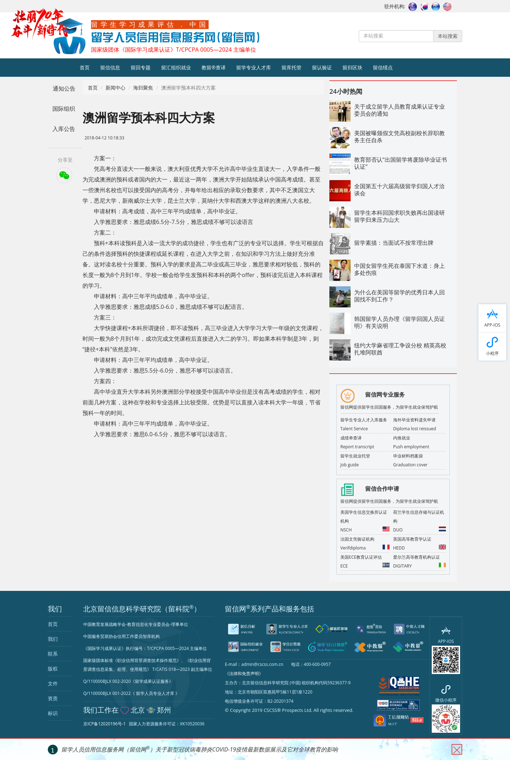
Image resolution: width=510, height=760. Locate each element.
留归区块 (352, 67)
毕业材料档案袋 (408, 456)
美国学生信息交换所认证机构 (363, 516)
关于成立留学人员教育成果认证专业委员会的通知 (399, 110)
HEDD (419, 547)
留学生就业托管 (355, 456)
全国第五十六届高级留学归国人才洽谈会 (399, 189)
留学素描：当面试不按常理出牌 (394, 243)
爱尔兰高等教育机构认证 (416, 557)
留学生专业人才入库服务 (363, 420)
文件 (53, 683)
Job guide (349, 465)
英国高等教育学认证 (412, 539)
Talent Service (354, 429)
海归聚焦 (143, 87)
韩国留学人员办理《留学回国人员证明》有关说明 (399, 322)
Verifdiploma (365, 547)
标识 (53, 713)
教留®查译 (214, 67)
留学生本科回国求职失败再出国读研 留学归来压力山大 (399, 216)
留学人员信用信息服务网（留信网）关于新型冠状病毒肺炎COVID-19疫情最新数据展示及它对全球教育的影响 (199, 749)
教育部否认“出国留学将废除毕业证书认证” (400, 163)
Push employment (411, 447)
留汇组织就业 (176, 67)
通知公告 (64, 88)
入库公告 (63, 129)
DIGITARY (419, 565)
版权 (53, 668)
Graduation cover (410, 465)
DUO (419, 529)
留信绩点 (383, 67)
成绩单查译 (351, 438)
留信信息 (110, 67)
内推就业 (401, 438)
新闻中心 (115, 87)
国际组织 (63, 109)
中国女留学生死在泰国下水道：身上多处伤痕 (399, 269)
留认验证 (322, 67)
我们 (53, 638)
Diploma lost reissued (414, 429)
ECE (365, 565)
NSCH (365, 529)
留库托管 (291, 67)
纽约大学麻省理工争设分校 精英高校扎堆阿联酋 (400, 348)
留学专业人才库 (253, 67)
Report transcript (357, 447)
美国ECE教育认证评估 (361, 557)
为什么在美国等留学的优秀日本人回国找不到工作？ (399, 295)
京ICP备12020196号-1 (104, 724)
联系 (53, 653)
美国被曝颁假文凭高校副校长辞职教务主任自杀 (399, 136)
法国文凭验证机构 (357, 539)
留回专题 (141, 67)
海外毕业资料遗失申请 (414, 420)
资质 (53, 698)
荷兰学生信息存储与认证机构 (418, 516)
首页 (85, 67)
